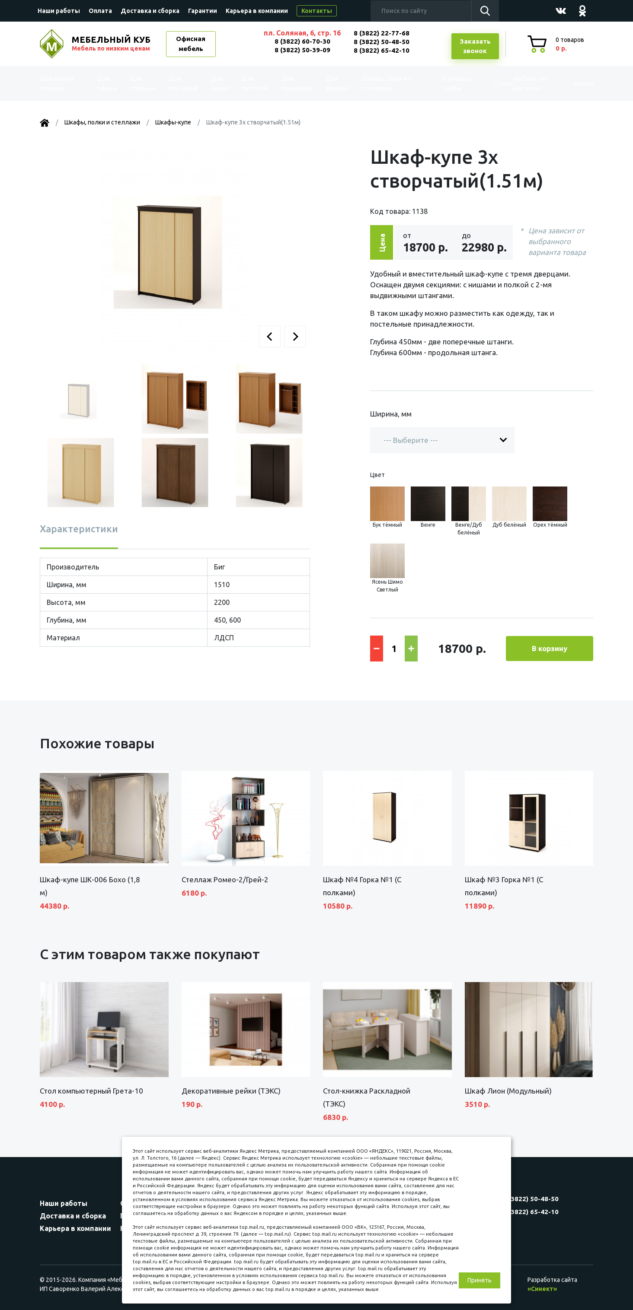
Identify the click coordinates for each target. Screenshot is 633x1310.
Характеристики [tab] (79, 528)
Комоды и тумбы (441, 83)
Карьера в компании (257, 10)
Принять (479, 1280)
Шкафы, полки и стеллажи (383, 83)
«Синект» (542, 1288)
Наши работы (59, 10)
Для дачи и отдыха (63, 83)
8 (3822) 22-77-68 (381, 33)
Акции (573, 83)
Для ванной (332, 83)
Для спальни (144, 83)
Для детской (254, 83)
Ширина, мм (391, 414)
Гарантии (202, 10)
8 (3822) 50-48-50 (381, 41)
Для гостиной (183, 83)
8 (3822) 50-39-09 (302, 50)
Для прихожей (294, 83)
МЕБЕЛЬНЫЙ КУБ (112, 44)
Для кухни (218, 83)
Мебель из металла (523, 83)
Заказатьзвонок (475, 46)
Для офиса (108, 83)
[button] (270, 336)
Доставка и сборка (150, 10)
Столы (485, 83)
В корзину (549, 648)
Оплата (100, 10)
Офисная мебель (190, 43)
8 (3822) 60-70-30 (302, 41)
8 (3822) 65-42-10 (381, 50)
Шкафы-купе (173, 122)
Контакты (316, 10)
